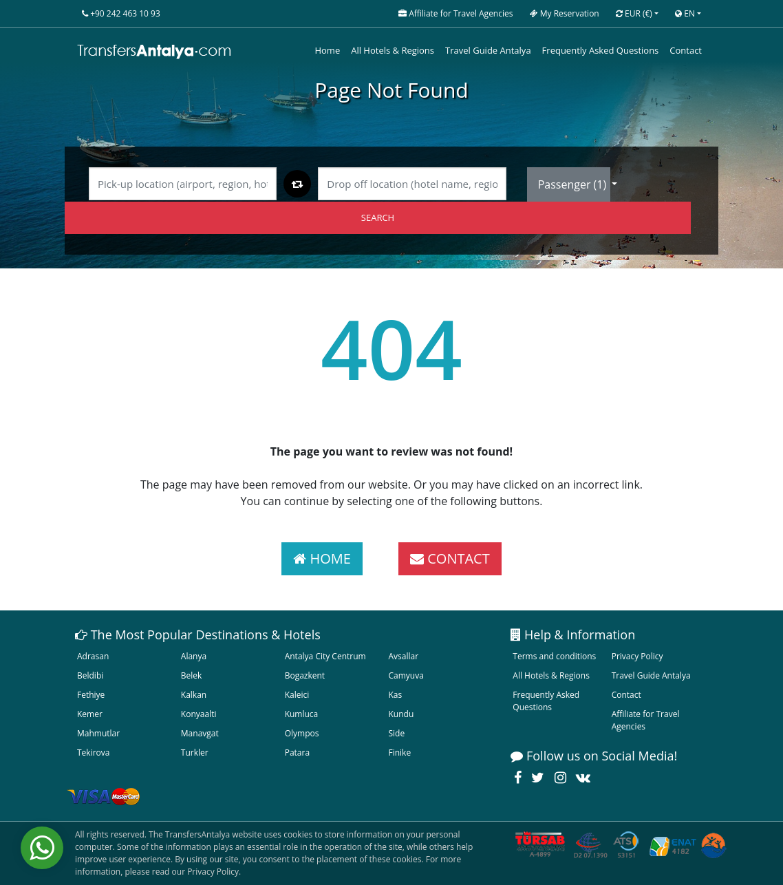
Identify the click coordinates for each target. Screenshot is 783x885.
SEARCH (377, 217)
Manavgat (200, 733)
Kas (395, 695)
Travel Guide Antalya (488, 50)
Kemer (90, 714)
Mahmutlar (98, 733)
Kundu (401, 714)
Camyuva (405, 675)
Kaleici (297, 695)
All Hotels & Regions (392, 50)
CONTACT (450, 558)
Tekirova (93, 752)
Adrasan (93, 656)
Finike (399, 752)
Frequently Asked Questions (600, 50)
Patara (297, 752)
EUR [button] (634, 13)
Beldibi (90, 675)
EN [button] (685, 13)
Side (396, 733)
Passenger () (574, 184)
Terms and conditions (554, 656)
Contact (685, 50)
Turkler (194, 752)
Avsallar (403, 656)
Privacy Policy (637, 656)
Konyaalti (199, 714)
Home (327, 50)
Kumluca (302, 714)
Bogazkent (305, 675)
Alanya (193, 656)
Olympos (302, 733)
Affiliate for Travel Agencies (646, 720)
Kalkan (193, 695)
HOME (322, 558)
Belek (191, 675)
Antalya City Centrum (325, 656)
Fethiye (91, 695)
